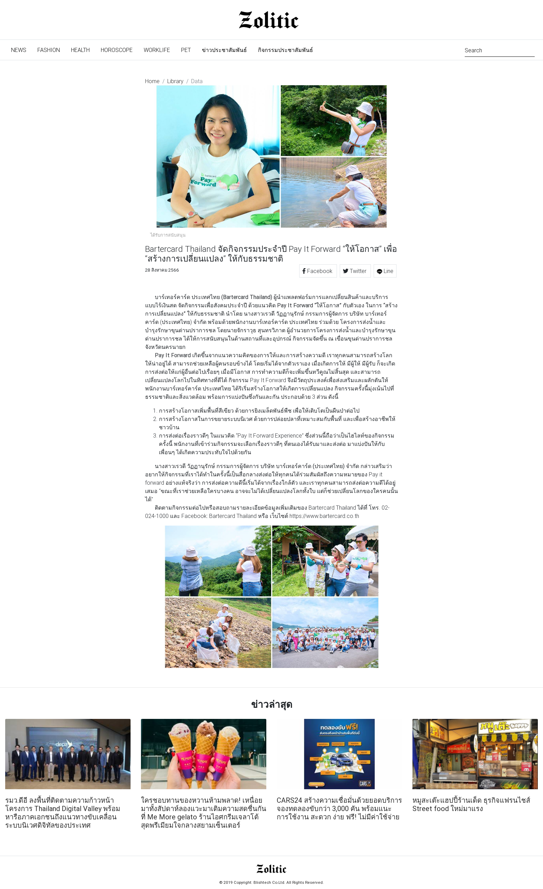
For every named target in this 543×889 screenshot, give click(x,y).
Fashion (48, 49)
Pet (186, 49)
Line (385, 270)
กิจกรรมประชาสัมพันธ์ (285, 49)
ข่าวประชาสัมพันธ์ (224, 49)
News (21, 49)
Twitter (355, 270)
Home (152, 81)
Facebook (318, 270)
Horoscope (117, 49)
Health (80, 49)
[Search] (500, 50)
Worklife (157, 49)
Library (175, 81)
